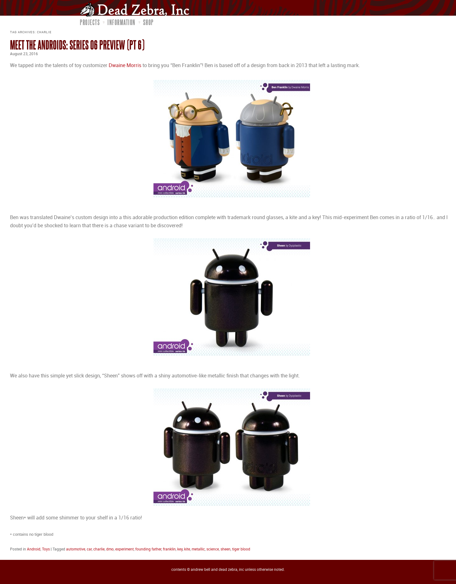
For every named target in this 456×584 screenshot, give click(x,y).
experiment (124, 549)
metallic (198, 549)
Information (121, 22)
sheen (225, 549)
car (89, 549)
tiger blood (241, 549)
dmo (110, 549)
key (180, 549)
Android (33, 549)
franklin (169, 549)
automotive (75, 549)
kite (187, 549)
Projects (90, 22)
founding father (148, 549)
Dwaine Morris (125, 65)
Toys (46, 549)
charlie (99, 549)
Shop (148, 22)
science (212, 549)
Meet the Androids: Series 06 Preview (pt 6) (77, 44)
